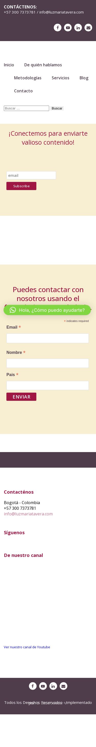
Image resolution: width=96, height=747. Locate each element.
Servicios (60, 78)
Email (13, 327)
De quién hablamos (43, 65)
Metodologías (27, 78)
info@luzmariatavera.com (28, 514)
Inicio (9, 65)
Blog (84, 78)
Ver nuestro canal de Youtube (27, 647)
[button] (47, 310)
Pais (12, 375)
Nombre (15, 353)
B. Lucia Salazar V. (52, 702)
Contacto (23, 91)
